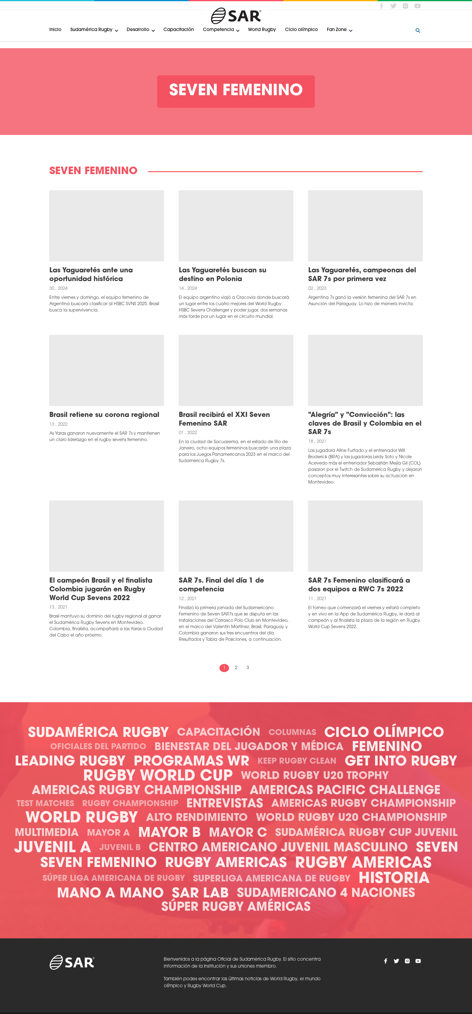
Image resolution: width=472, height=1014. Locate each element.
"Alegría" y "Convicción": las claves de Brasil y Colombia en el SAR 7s (364, 424)
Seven (437, 848)
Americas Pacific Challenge (345, 791)
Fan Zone (337, 30)
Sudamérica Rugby (91, 30)
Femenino (387, 747)
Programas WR (191, 762)
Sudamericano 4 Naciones (326, 894)
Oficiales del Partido (98, 747)
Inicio (55, 30)
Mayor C (238, 834)
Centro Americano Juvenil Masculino (278, 848)
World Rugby (262, 30)
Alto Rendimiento (197, 818)
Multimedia (47, 833)
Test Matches (45, 804)
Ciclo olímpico (301, 30)
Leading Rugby (70, 762)
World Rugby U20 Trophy (315, 776)
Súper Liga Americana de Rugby (113, 879)
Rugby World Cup (158, 776)
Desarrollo (138, 30)
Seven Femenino (98, 863)
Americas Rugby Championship (136, 791)
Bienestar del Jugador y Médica (249, 747)
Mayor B (169, 833)
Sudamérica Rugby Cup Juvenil (366, 833)
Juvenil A (52, 848)
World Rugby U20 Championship (351, 818)
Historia (394, 879)
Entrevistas (224, 804)
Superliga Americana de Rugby (271, 879)
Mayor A (108, 833)
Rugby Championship (130, 804)
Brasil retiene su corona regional (104, 415)
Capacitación (178, 30)
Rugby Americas (226, 863)
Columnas (292, 733)
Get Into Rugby (401, 762)
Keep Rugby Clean (297, 762)
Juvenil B (120, 848)
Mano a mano (110, 894)
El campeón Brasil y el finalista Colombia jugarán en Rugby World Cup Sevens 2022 (100, 589)
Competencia (218, 30)
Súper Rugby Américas (236, 908)
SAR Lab (200, 894)
